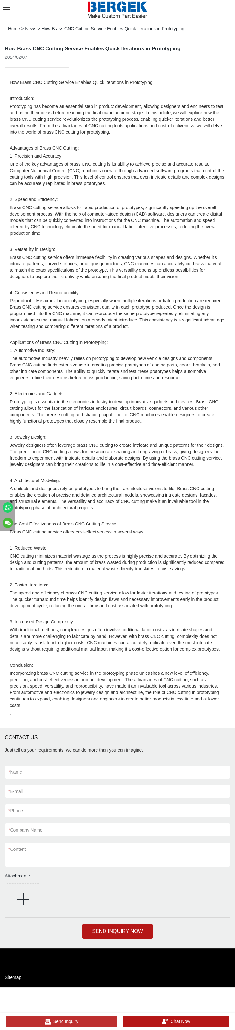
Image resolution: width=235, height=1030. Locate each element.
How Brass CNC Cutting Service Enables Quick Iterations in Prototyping (112, 28)
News (30, 28)
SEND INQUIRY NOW (117, 931)
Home (14, 28)
